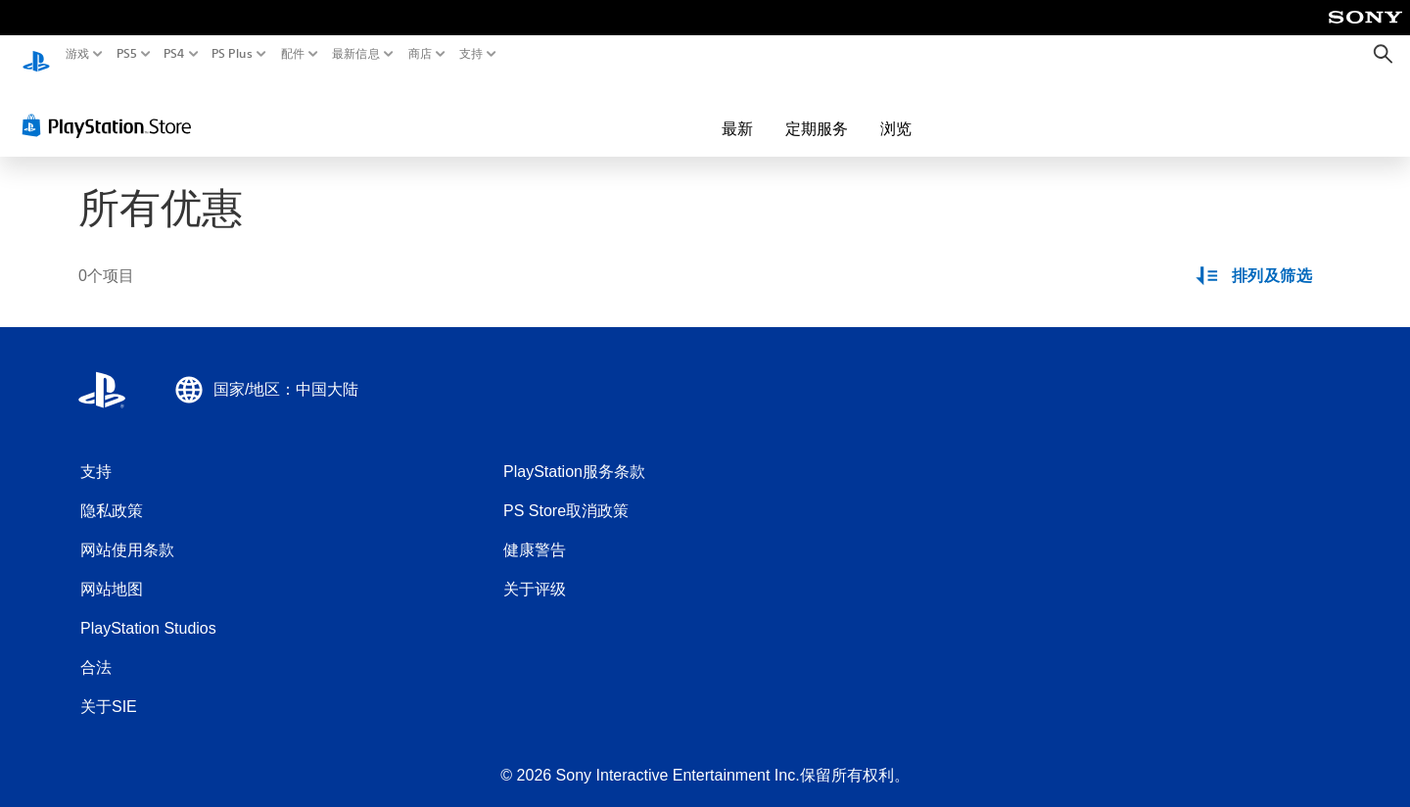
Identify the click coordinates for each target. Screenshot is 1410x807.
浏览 (782, 109)
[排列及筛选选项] (1255, 258)
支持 (471, 54)
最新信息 (355, 54)
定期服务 (703, 109)
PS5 (126, 54)
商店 (420, 54)
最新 (623, 109)
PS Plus (232, 54)
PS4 (174, 54)
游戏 (78, 54)
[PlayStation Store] (112, 106)
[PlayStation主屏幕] (36, 54)
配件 (293, 54)
